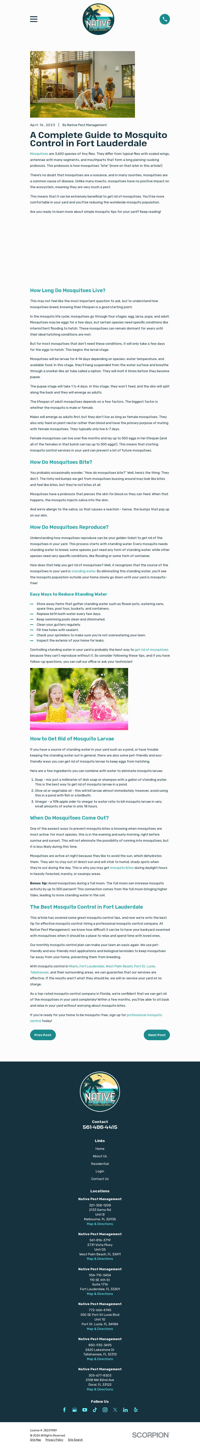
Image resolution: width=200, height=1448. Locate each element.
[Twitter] (115, 1409)
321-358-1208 (100, 1205)
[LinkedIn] (125, 1409)
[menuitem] (35, 1440)
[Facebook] (64, 1409)
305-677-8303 (99, 1375)
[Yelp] (135, 1409)
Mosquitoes (39, 154)
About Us (100, 1156)
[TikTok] (95, 1409)
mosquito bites (122, 868)
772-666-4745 (100, 1310)
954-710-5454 (100, 1275)
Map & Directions (100, 1224)
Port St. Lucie (144, 966)
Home (100, 1149)
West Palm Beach (119, 966)
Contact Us (100, 1179)
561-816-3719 (100, 1240)
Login (100, 1171)
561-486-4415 (100, 1127)
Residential (100, 1164)
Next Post (157, 1035)
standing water (83, 571)
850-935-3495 (100, 1345)
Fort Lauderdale (91, 966)
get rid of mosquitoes (152, 650)
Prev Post (42, 1035)
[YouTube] (84, 1409)
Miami (73, 966)
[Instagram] (105, 1409)
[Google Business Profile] (74, 1409)
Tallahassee (39, 972)
